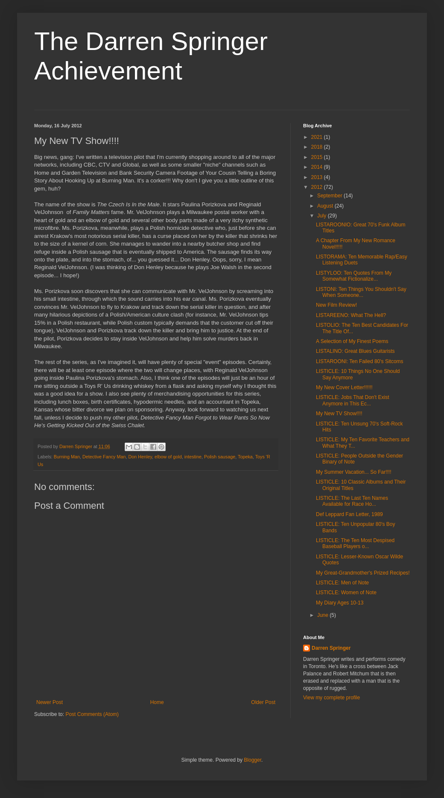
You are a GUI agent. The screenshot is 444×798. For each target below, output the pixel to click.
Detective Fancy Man (104, 456)
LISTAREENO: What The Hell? (351, 315)
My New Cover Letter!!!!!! (344, 387)
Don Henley (140, 456)
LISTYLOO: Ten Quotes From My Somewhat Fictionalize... (353, 276)
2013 (317, 177)
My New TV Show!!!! (339, 414)
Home (157, 702)
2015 (317, 157)
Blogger (252, 760)
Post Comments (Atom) (92, 714)
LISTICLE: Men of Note (342, 583)
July (322, 216)
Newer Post (49, 702)
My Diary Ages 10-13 (339, 603)
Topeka (245, 456)
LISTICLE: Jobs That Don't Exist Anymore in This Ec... (352, 400)
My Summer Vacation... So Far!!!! (353, 472)
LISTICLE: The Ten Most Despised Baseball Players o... (355, 543)
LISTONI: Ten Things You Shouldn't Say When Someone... (361, 292)
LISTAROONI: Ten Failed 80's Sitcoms (359, 361)
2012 (317, 187)
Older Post (263, 702)
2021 (317, 137)
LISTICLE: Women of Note (346, 593)
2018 (317, 147)
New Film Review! (336, 305)
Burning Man (67, 456)
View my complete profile (331, 698)
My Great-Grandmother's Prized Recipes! (363, 573)
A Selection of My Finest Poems (352, 341)
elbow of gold (168, 456)
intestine (193, 456)
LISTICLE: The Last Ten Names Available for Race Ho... (352, 501)
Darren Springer (331, 648)
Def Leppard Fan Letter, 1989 (349, 514)
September (330, 196)
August (326, 206)
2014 (317, 167)
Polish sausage (219, 456)
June (323, 615)
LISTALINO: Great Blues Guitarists (355, 351)
